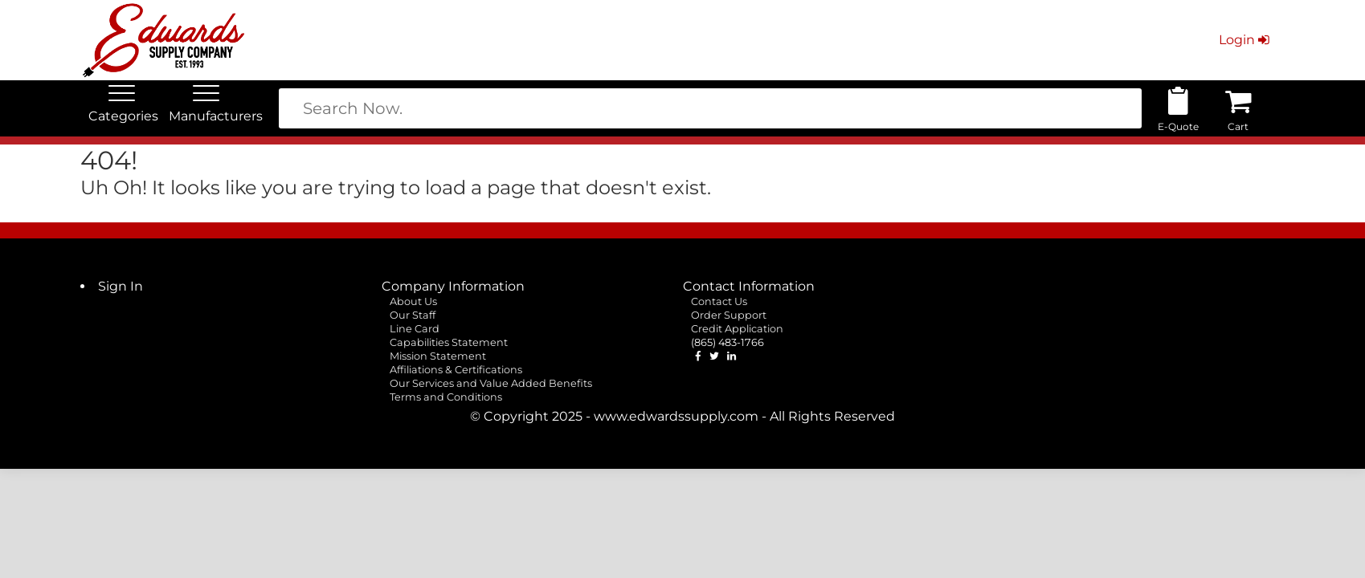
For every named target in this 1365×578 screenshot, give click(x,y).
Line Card (414, 329)
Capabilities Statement (449, 342)
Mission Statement (438, 356)
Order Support (728, 315)
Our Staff (412, 315)
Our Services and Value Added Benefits (491, 383)
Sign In (120, 286)
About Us (413, 301)
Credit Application (737, 329)
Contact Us (719, 301)
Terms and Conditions (446, 397)
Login (1246, 39)
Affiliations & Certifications (456, 370)
